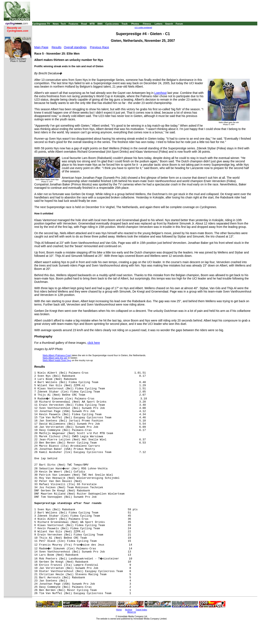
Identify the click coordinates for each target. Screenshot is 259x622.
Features (73, 23)
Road (84, 23)
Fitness (147, 23)
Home (119, 610)
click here (93, 342)
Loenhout (160, 92)
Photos (135, 23)
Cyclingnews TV (41, 23)
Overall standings (75, 47)
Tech (63, 23)
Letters (159, 23)
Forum (179, 23)
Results (57, 47)
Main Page (41, 47)
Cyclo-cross (112, 23)
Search (169, 23)
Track (125, 23)
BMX (100, 23)
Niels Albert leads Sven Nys (57, 360)
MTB (92, 23)
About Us (131, 612)
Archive (128, 610)
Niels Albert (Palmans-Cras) (57, 355)
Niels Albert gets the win (55, 358)
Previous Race (99, 47)
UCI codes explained (143, 27)
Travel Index (141, 610)
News (56, 23)
